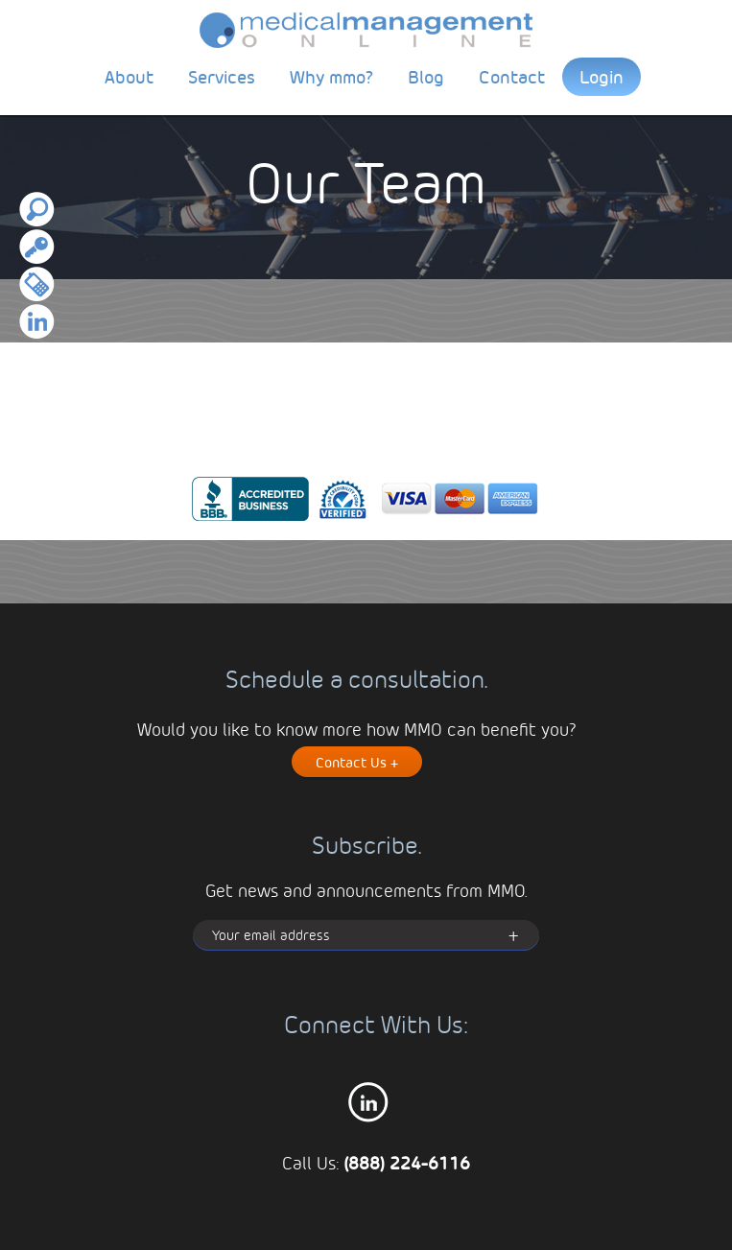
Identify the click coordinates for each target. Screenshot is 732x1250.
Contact (512, 76)
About (129, 76)
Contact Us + (357, 761)
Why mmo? (331, 76)
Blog (426, 76)
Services (221, 76)
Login (601, 76)
